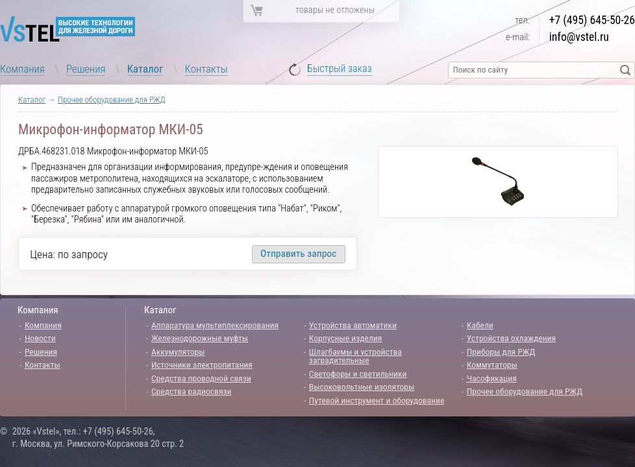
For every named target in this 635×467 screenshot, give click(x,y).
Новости (40, 338)
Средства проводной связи (201, 378)
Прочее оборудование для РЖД (112, 99)
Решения (85, 68)
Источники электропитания (202, 364)
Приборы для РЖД (501, 351)
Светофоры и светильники (358, 373)
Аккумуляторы (178, 351)
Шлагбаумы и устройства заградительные (355, 356)
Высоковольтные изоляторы (361, 386)
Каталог (145, 68)
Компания (22, 68)
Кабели (480, 325)
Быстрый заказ (339, 69)
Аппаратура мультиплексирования (215, 325)
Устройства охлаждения (511, 338)
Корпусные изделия (345, 338)
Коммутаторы (492, 364)
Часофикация (492, 378)
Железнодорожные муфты (199, 338)
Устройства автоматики (353, 325)
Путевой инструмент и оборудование (376, 400)
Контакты (206, 68)
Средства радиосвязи (191, 391)
